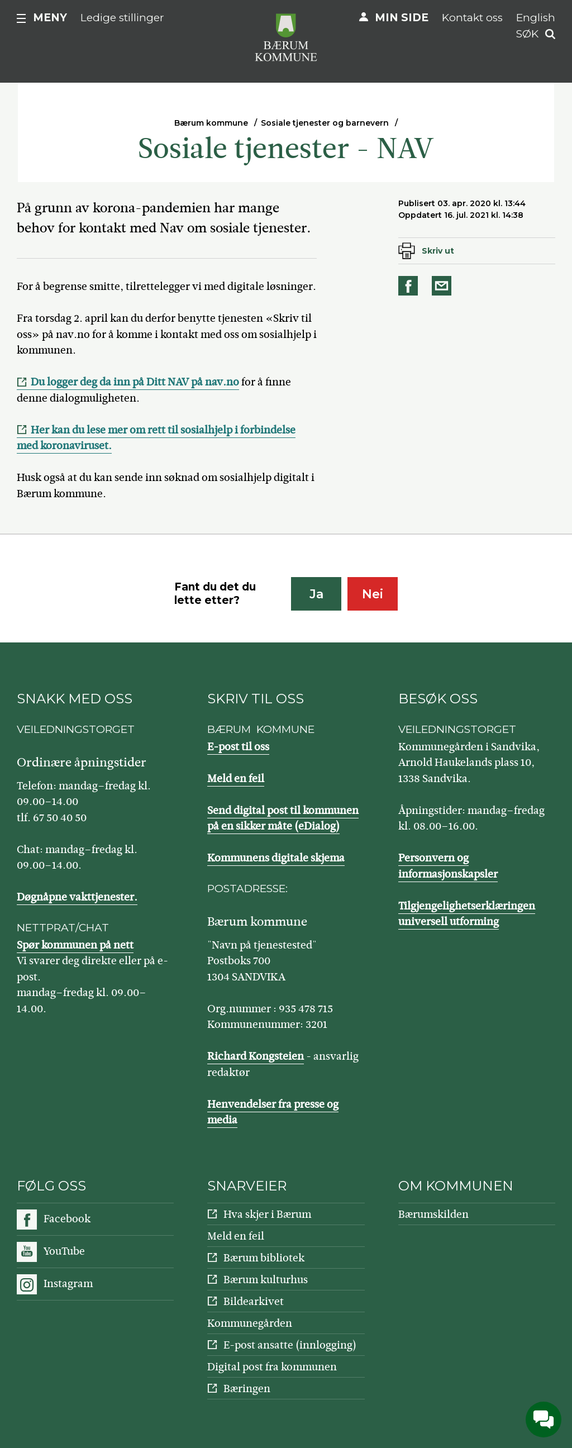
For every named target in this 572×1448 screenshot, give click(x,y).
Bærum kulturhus (265, 1279)
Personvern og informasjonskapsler (448, 866)
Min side (401, 17)
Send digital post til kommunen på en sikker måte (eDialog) (283, 818)
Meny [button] (50, 17)
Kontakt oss (472, 17)
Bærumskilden (433, 1214)
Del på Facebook (410, 285)
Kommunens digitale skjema (276, 857)
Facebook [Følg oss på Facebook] (67, 1218)
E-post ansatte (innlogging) (289, 1344)
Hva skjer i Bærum (267, 1214)
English (535, 17)
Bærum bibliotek (263, 1257)
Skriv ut (438, 251)
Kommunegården (249, 1323)
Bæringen (246, 1388)
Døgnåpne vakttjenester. (77, 896)
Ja (316, 594)
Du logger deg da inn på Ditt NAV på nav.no (135, 381)
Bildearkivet (253, 1301)
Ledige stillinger (122, 17)
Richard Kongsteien (255, 1056)
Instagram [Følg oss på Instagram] (68, 1283)
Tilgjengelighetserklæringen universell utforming (466, 914)
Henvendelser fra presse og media (273, 1112)
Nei (372, 594)
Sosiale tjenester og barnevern (325, 123)
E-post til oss (238, 746)
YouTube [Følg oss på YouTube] (64, 1251)
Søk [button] (527, 33)
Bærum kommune (211, 123)
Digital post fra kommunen (272, 1366)
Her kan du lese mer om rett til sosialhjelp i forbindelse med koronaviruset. (156, 438)
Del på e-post (443, 285)
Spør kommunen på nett (75, 944)
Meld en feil (235, 778)
